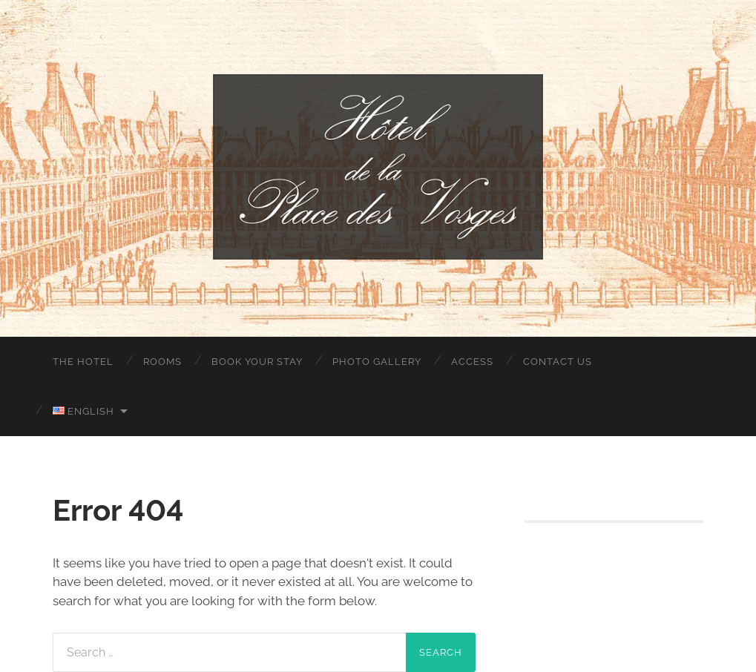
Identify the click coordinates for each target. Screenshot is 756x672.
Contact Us (557, 361)
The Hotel (83, 361)
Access (472, 361)
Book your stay (257, 361)
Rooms (162, 361)
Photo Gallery (376, 361)
